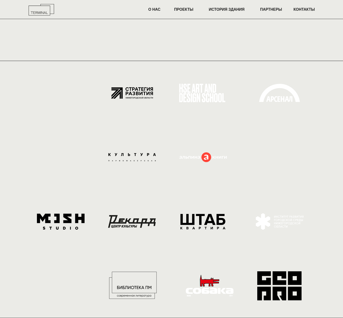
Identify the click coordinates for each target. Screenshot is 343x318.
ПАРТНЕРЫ (271, 9)
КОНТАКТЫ (304, 9)
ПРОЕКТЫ (183, 9)
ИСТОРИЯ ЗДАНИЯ (226, 9)
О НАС (154, 9)
